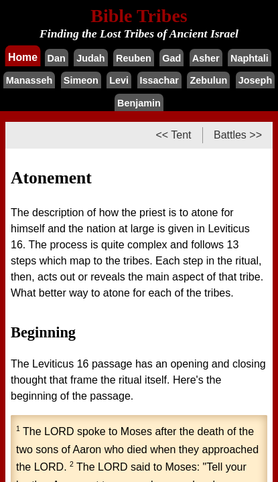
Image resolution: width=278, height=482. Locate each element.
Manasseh (29, 80)
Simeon (81, 80)
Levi (119, 80)
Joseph (255, 80)
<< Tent (173, 135)
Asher (206, 58)
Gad (171, 58)
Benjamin (139, 103)
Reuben (133, 58)
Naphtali (249, 58)
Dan (57, 58)
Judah (90, 58)
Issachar (159, 80)
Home (23, 56)
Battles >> (238, 135)
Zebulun (208, 80)
